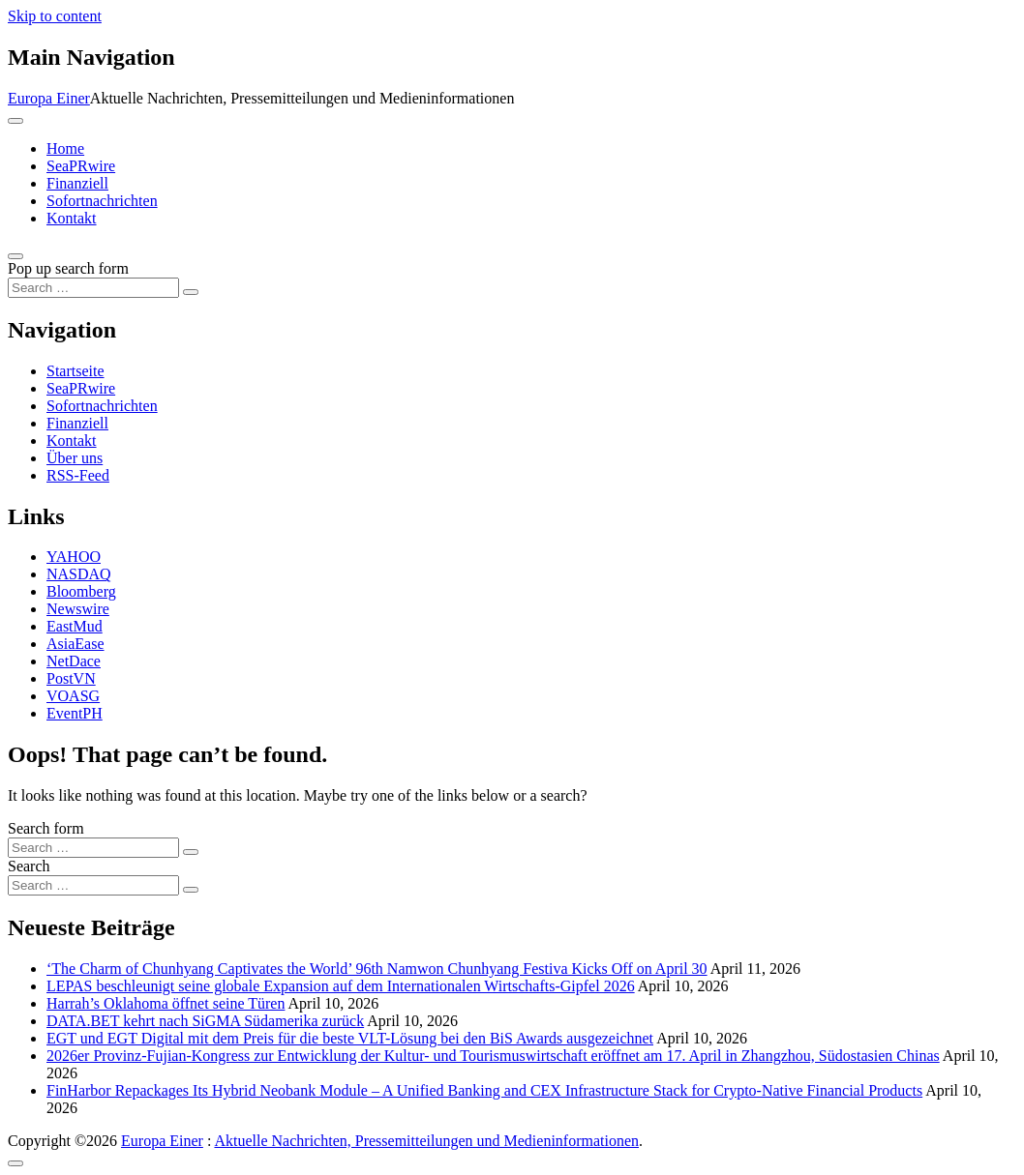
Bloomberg (81, 591)
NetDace (73, 661)
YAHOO (73, 556)
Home (65, 148)
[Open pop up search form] (15, 256)
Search (29, 866)
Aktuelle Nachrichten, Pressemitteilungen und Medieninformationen (426, 1140)
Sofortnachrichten (102, 200)
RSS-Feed (77, 475)
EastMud (74, 626)
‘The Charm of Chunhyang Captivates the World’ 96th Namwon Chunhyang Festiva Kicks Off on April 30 (377, 968)
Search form (46, 828)
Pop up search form (68, 268)
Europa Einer (49, 98)
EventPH (74, 713)
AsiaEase (75, 643)
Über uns (74, 458)
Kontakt (71, 218)
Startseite (75, 371)
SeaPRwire (80, 166)
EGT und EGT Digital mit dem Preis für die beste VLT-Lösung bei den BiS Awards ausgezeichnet (349, 1038)
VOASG (73, 696)
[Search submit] (190, 292)
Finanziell (77, 183)
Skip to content (55, 16)
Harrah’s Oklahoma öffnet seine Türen (165, 1003)
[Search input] (93, 288)
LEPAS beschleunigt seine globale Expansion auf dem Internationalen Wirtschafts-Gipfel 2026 (340, 986)
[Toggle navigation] (15, 121)
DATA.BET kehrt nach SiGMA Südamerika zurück (205, 1021)
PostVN (71, 678)
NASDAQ (78, 574)
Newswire (77, 609)
